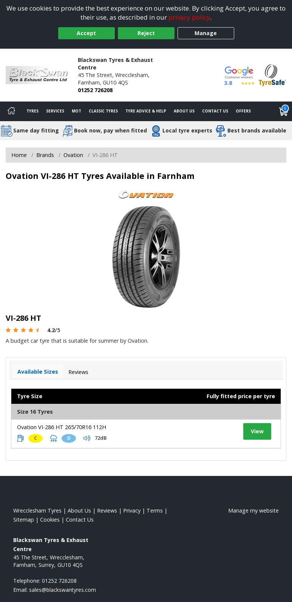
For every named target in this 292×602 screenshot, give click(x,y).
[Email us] (62, 589)
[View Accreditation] (272, 74)
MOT (76, 111)
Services (55, 111)
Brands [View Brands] (45, 155)
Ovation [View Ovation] (73, 155)
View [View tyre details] (257, 431)
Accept (86, 33)
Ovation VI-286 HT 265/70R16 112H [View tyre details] (61, 427)
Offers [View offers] (243, 111)
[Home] (11, 111)
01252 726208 (95, 90)
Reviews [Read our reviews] (107, 510)
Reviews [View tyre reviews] (78, 372)
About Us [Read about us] (79, 510)
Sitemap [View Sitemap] (23, 519)
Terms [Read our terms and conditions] (155, 510)
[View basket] (283, 111)
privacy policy (189, 17)
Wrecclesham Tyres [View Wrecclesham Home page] (37, 510)
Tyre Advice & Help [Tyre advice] (145, 111)
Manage (206, 33)
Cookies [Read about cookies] (50, 519)
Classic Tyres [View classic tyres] (103, 111)
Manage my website (253, 510)
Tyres (32, 111)
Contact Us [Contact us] (215, 111)
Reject (146, 33)
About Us (184, 111)
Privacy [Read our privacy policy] (132, 510)
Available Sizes (37, 371)
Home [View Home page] (19, 155)
